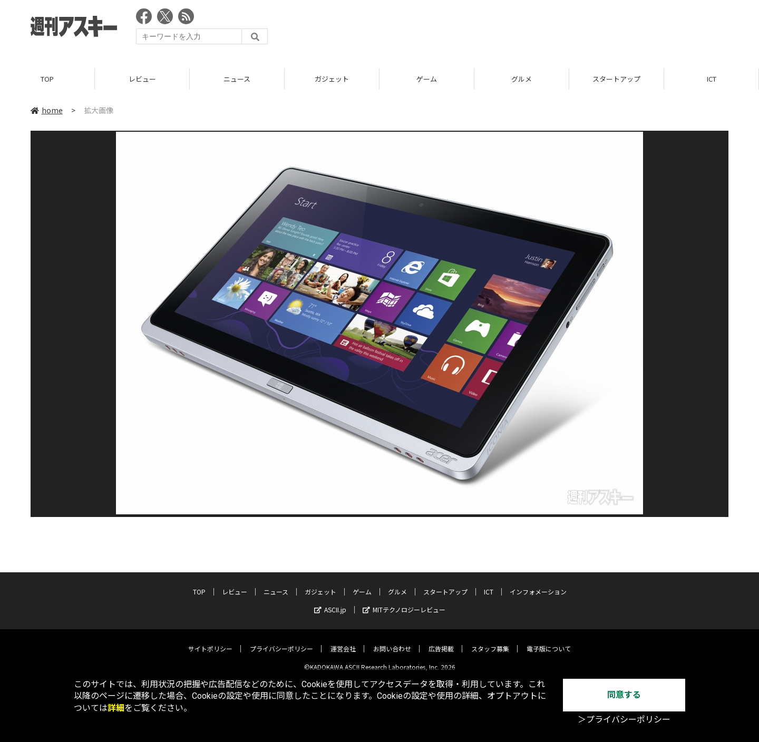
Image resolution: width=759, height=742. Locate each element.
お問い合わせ (392, 640)
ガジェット (332, 79)
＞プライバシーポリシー (624, 720)
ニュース (236, 79)
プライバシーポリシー (281, 640)
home (47, 110)
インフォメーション (538, 583)
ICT (711, 79)
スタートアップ (616, 79)
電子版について (549, 640)
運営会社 (343, 640)
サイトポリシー (210, 640)
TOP (47, 79)
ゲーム (426, 79)
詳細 (116, 708)
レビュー (142, 79)
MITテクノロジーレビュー (404, 601)
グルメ (521, 79)
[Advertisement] (536, 29)
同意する (624, 695)
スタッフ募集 (490, 640)
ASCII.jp (330, 601)
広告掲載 (441, 640)
